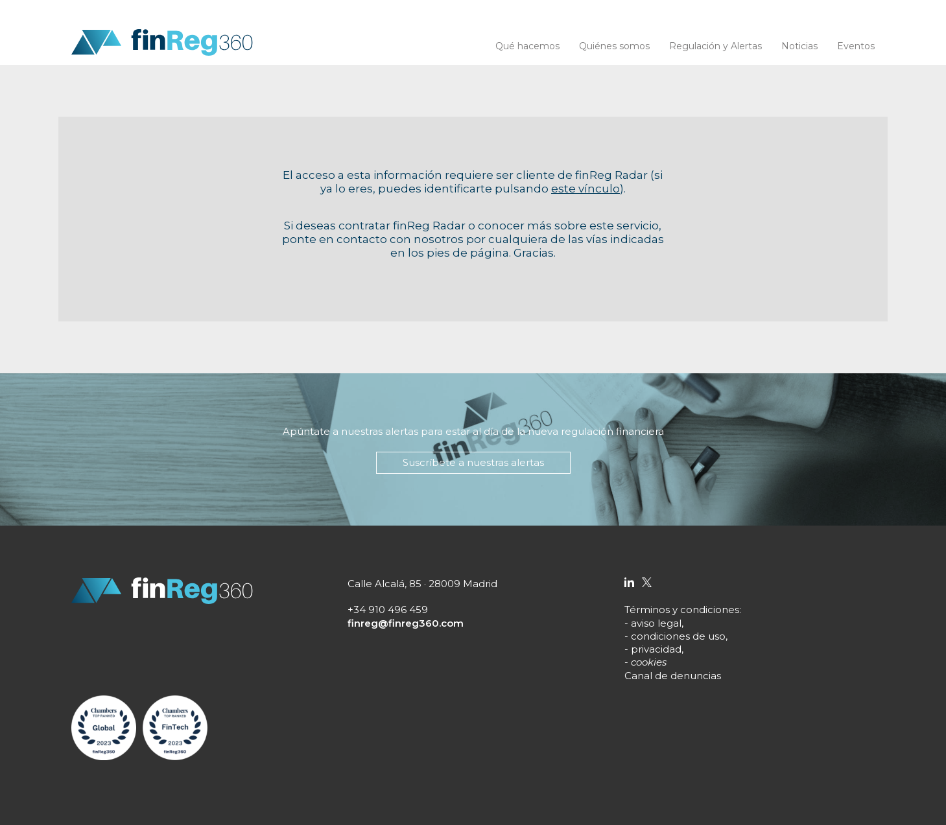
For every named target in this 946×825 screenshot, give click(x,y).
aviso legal (656, 623)
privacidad (656, 649)
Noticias (799, 46)
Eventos (856, 46)
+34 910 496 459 (388, 609)
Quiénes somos (614, 46)
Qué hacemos (527, 46)
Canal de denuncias (672, 675)
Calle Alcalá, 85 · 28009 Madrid (422, 583)
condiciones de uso (678, 636)
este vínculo (585, 188)
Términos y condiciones (681, 609)
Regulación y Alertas (715, 46)
